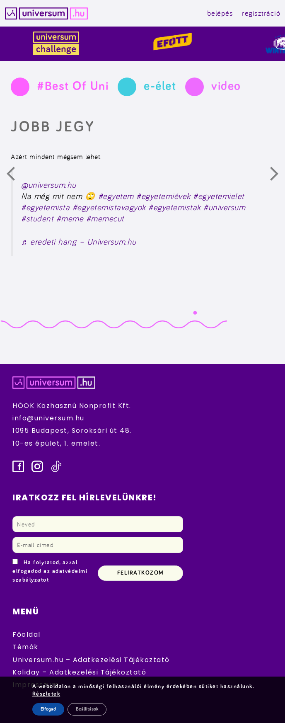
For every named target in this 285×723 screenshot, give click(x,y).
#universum (224, 207)
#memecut (105, 218)
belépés (220, 13)
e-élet (160, 86)
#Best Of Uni (73, 86)
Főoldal (26, 634)
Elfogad (48, 709)
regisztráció (261, 13)
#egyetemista (45, 207)
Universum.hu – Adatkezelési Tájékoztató (91, 660)
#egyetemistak (174, 207)
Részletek (46, 694)
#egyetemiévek (163, 196)
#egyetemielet (218, 196)
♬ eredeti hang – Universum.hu (78, 242)
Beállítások (87, 709)
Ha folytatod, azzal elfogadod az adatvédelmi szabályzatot (49, 571)
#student (37, 218)
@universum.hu (48, 185)
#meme (70, 218)
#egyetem (116, 196)
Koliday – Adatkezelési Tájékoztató (79, 672)
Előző (16, 176)
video (226, 86)
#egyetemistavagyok (109, 207)
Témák (25, 647)
